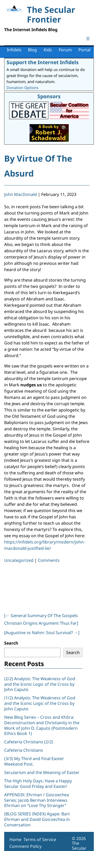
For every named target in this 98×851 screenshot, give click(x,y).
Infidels (14, 50)
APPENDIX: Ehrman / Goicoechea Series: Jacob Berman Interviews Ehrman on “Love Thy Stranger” (36, 800)
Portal (84, 50)
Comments (49, 560)
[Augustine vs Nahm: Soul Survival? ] (41, 632)
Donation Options (22, 87)
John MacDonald (20, 194)
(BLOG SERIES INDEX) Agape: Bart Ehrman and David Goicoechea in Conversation (37, 819)
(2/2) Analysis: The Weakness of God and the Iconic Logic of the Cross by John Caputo (39, 684)
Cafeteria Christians (23, 750)
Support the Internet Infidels (43, 62)
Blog (32, 50)
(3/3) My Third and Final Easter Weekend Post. (34, 761)
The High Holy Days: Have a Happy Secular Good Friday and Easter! (38, 783)
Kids (48, 50)
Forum (65, 50)
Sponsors (49, 96)
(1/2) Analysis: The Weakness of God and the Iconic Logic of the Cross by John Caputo (39, 703)
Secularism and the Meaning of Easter (41, 772)
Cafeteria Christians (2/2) (28, 742)
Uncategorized (18, 560)
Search (11, 643)
